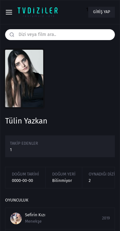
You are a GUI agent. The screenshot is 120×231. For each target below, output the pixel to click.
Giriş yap (101, 12)
